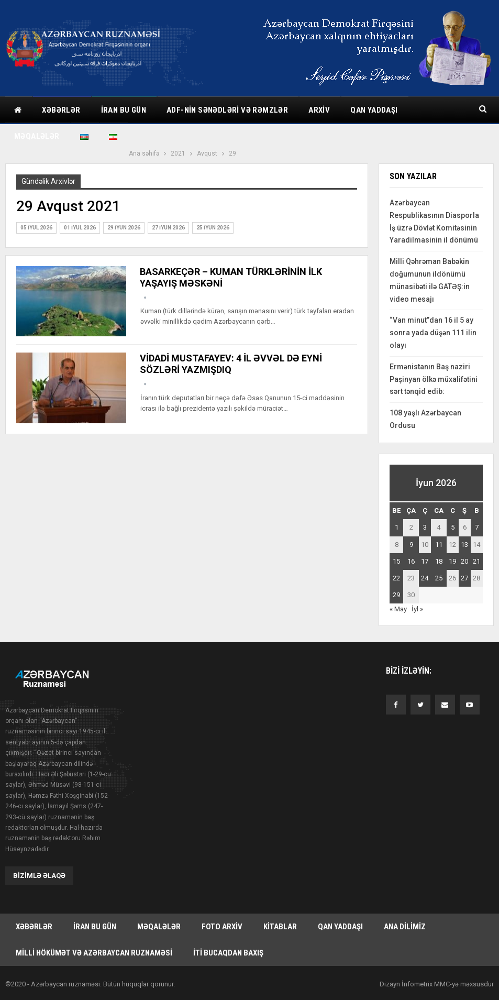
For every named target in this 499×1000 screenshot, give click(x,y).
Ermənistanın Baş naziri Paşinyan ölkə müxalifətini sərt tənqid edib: (434, 379)
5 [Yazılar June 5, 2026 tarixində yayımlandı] (452, 527)
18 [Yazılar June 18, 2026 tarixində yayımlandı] (438, 561)
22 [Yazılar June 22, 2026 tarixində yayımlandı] (396, 578)
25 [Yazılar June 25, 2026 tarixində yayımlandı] (438, 578)
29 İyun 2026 (123, 227)
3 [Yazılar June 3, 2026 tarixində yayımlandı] (425, 527)
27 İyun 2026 (168, 227)
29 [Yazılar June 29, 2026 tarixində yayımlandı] (396, 595)
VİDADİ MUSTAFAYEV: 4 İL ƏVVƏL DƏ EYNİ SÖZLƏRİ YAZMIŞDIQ (231, 364)
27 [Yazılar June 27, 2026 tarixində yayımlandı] (464, 578)
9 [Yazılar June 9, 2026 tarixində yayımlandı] (411, 544)
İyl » (417, 609)
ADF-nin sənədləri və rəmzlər (227, 110)
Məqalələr (159, 926)
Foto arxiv (222, 926)
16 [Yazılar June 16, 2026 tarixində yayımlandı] (411, 561)
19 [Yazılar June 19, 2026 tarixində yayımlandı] (452, 561)
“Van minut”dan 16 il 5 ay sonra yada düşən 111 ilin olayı (433, 332)
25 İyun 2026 (212, 227)
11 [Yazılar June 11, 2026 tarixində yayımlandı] (438, 544)
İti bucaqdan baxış (228, 952)
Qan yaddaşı (373, 110)
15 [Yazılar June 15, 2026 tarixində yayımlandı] (396, 561)
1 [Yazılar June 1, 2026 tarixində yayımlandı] (396, 527)
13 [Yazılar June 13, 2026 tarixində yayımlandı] (464, 544)
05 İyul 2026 (36, 227)
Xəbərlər (61, 110)
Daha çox (436, 110)
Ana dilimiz (405, 926)
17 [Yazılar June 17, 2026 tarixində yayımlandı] (424, 561)
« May (398, 609)
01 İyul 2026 (80, 227)
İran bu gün (123, 110)
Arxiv (319, 110)
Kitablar (280, 926)
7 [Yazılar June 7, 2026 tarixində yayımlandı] (477, 527)
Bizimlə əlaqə (39, 875)
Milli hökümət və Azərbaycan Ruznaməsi (94, 952)
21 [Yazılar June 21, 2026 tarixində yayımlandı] (476, 561)
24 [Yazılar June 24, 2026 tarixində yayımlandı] (424, 578)
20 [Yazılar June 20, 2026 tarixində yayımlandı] (464, 561)
